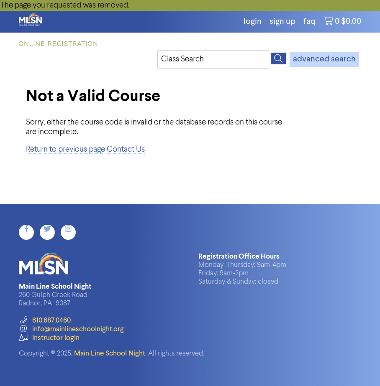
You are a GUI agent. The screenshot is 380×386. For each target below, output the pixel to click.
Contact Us (126, 149)
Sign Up (282, 22)
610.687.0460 (44, 320)
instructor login (49, 338)
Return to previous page (65, 149)
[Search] (278, 58)
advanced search (324, 59)
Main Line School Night (109, 353)
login (253, 22)
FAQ (309, 22)
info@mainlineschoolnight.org (71, 329)
